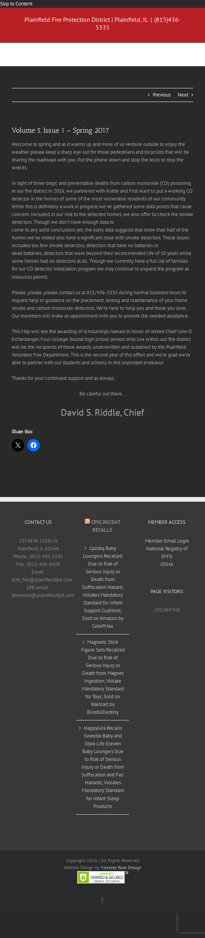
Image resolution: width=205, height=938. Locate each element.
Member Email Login (167, 541)
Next (183, 94)
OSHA (167, 564)
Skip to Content (16, 3)
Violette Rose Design (121, 867)
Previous (162, 94)
